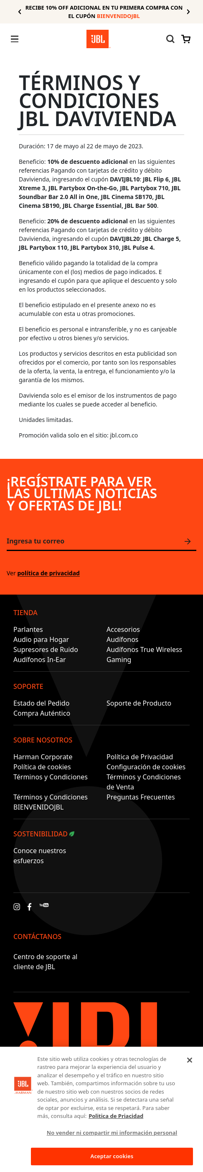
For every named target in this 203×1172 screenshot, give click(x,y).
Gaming (119, 659)
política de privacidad (48, 573)
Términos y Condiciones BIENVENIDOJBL (50, 802)
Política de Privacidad (140, 756)
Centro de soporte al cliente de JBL (45, 961)
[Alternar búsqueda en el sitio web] (170, 39)
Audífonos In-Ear (39, 659)
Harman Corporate (42, 756)
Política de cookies (42, 766)
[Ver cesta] (184, 39)
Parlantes (28, 629)
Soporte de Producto (139, 703)
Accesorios (123, 629)
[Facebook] (30, 909)
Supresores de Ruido (45, 649)
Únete (189, 541)
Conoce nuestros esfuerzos (39, 855)
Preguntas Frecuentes (141, 797)
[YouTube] (44, 909)
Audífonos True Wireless (144, 649)
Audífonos (123, 639)
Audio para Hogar (41, 639)
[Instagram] (16, 909)
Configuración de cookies (146, 766)
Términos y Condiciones (50, 776)
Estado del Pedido (41, 703)
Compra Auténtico (41, 713)
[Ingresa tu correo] (101, 542)
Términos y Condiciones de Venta (144, 782)
